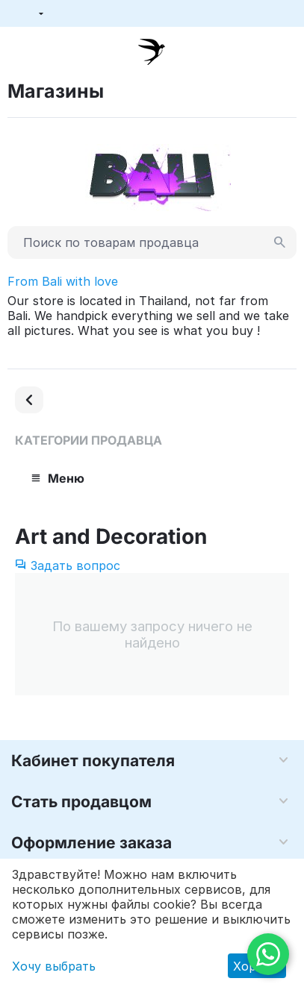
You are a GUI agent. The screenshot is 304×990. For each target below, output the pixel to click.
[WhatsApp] (268, 954)
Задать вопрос (67, 565)
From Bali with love (62, 281)
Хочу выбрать (54, 966)
